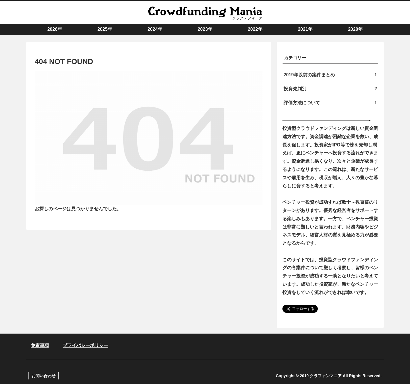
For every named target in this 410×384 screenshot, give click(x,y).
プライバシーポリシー (85, 345)
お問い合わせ (44, 375)
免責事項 (40, 345)
